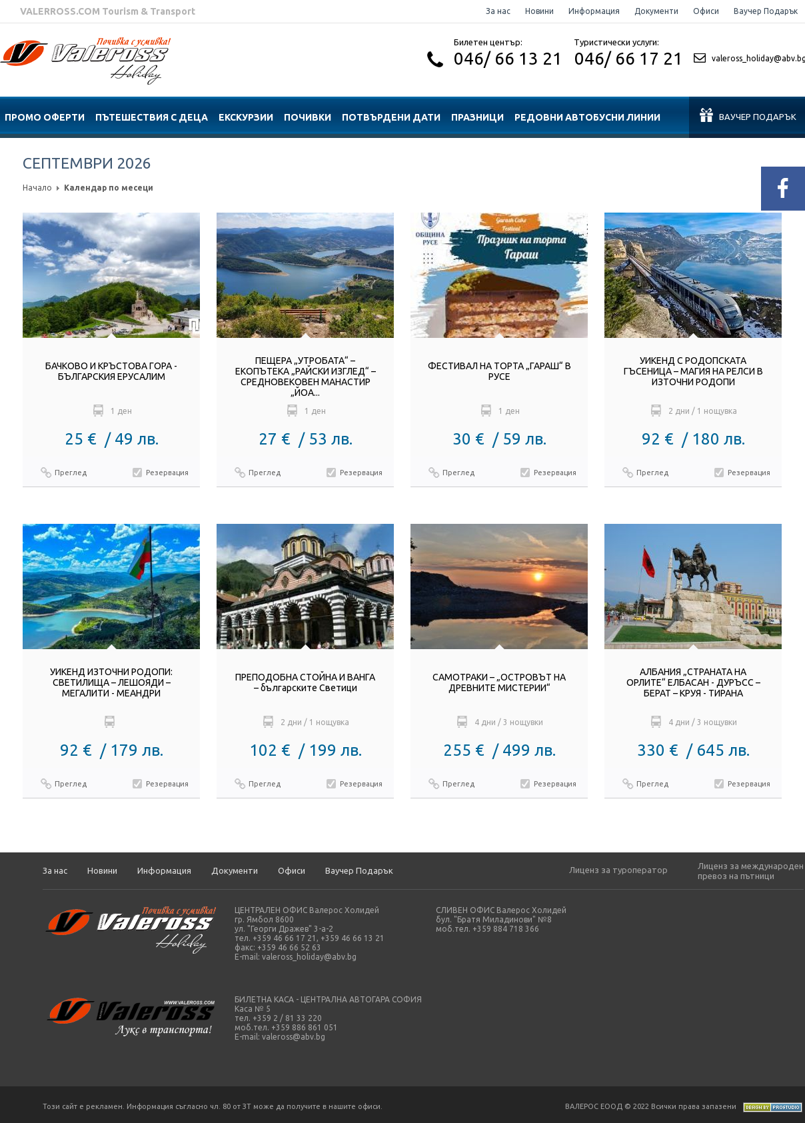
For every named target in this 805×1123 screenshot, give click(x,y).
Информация (594, 11)
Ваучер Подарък (766, 11)
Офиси (706, 11)
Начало (37, 187)
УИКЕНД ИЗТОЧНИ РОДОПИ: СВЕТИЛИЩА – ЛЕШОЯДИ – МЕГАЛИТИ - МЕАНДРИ (111, 682)
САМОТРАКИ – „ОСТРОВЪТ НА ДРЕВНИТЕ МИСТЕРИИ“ (499, 682)
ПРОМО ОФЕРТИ (45, 117)
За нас (498, 11)
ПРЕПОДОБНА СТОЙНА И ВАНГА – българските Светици (305, 682)
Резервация (167, 473)
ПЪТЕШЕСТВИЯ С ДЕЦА (151, 117)
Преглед (71, 473)
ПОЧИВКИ (307, 117)
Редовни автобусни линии (587, 117)
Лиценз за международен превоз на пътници (751, 870)
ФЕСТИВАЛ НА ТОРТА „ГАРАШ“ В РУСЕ (499, 371)
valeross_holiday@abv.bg (309, 956)
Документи (656, 11)
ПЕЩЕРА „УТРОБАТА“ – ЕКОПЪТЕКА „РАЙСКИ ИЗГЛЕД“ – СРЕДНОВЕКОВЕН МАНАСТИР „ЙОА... (305, 376)
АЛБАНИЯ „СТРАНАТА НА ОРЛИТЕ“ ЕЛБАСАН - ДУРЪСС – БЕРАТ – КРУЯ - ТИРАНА (693, 682)
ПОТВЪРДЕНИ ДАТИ (391, 117)
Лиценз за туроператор (618, 869)
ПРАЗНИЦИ (477, 117)
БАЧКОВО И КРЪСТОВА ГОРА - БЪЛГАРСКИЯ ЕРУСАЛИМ (111, 371)
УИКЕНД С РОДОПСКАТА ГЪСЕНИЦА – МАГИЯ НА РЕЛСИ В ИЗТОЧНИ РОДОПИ (693, 371)
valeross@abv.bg (293, 1036)
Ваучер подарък (748, 115)
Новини (539, 11)
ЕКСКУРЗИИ (246, 117)
